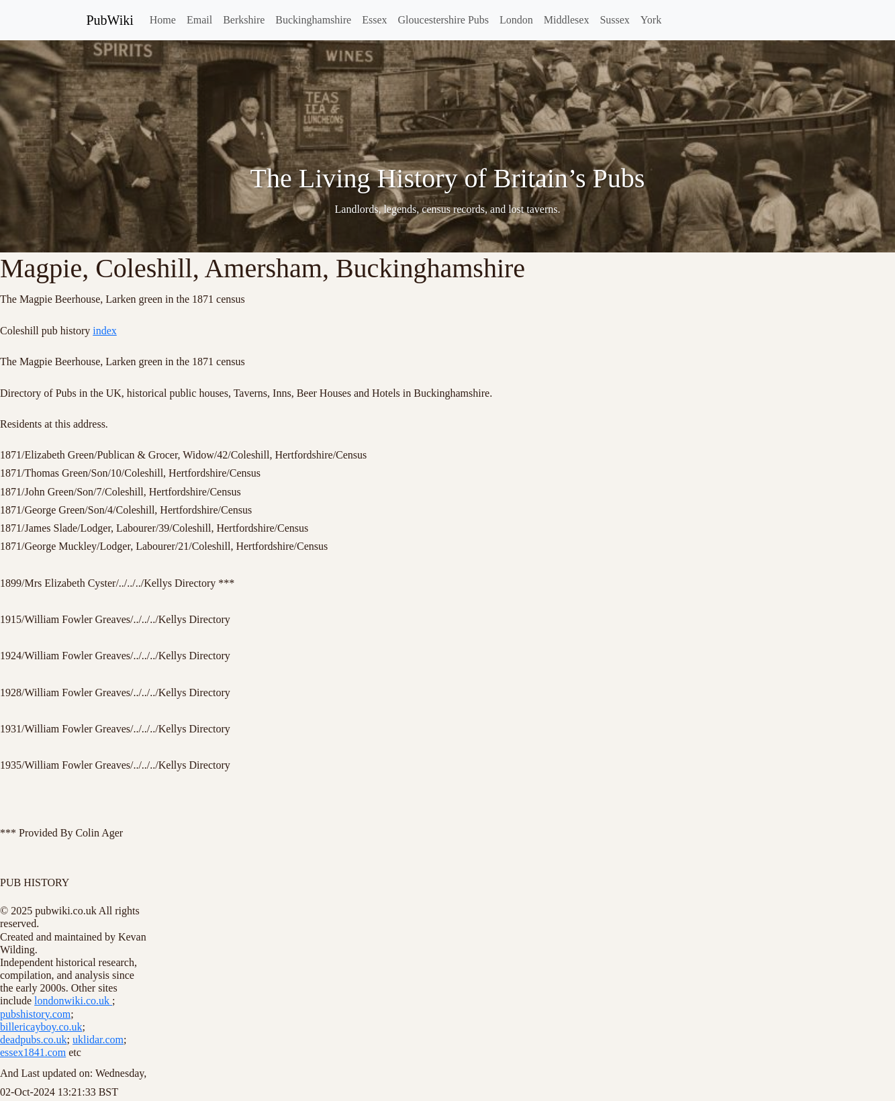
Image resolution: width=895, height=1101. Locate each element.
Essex (374, 20)
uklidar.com (98, 1039)
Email (199, 20)
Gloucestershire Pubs (443, 20)
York (651, 20)
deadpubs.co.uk (33, 1039)
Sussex (614, 20)
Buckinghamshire (313, 20)
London (516, 20)
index (105, 330)
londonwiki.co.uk (73, 1000)
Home (163, 20)
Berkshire (244, 20)
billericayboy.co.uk (41, 1027)
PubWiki (110, 20)
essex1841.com (33, 1052)
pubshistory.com (35, 1014)
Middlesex (567, 20)
